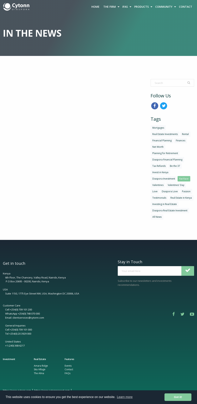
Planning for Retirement (165, 153)
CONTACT (185, 6)
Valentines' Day (176, 185)
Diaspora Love (170, 191)
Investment (9, 359)
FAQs (67, 373)
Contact (69, 369)
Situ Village (39, 369)
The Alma (39, 373)
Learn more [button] (125, 397)
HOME (95, 6)
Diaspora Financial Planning (167, 159)
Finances (180, 140)
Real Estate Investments (165, 134)
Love (155, 191)
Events (68, 365)
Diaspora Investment (163, 178)
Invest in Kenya (160, 172)
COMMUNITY (163, 6)
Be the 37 (175, 166)
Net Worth (158, 146)
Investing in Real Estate (164, 204)
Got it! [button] (178, 397)
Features (69, 359)
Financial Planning (162, 140)
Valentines (158, 185)
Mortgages (158, 127)
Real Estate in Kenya (181, 197)
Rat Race (184, 178)
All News (157, 216)
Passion (186, 191)
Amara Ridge (41, 365)
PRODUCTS (141, 6)
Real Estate (40, 359)
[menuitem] (17, 7)
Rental (185, 134)
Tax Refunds (159, 166)
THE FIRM (109, 6)
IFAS (125, 6)
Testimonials (159, 197)
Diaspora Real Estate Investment (169, 210)
